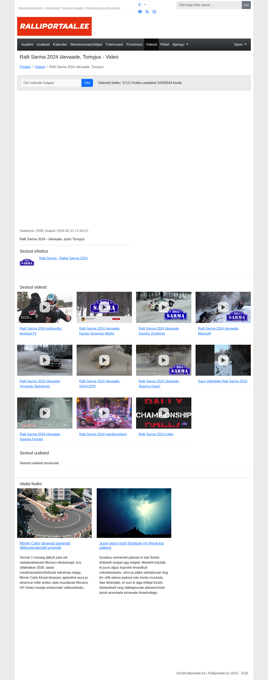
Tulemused (114, 44)
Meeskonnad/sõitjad (86, 44)
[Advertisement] (174, 26)
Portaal (25, 67)
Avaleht (27, 44)
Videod (151, 44)
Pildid (164, 44)
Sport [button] (239, 44)
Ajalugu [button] (178, 44)
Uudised (42, 44)
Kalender (60, 44)
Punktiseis (134, 44)
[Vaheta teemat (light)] (142, 4)
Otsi (246, 5)
